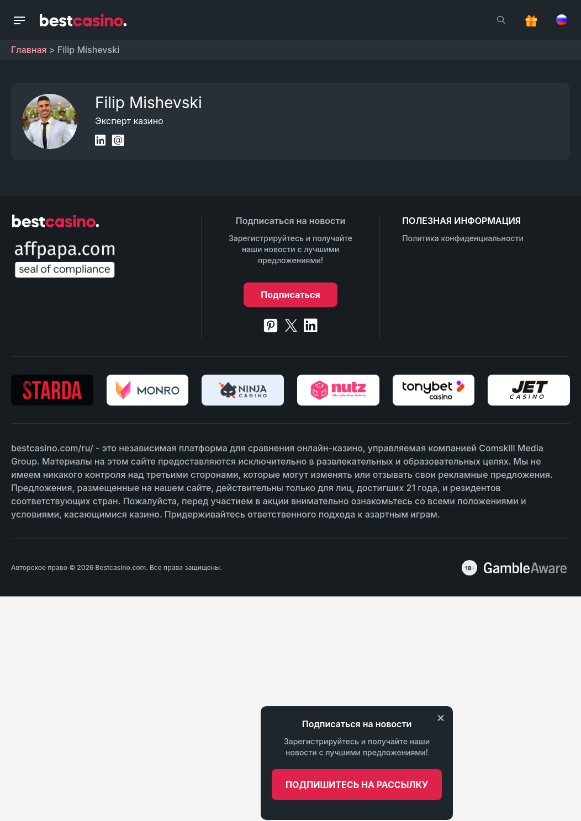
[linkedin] (310, 325)
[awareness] (525, 568)
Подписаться (290, 294)
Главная (29, 49)
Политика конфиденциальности (463, 238)
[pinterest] (270, 325)
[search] (500, 19)
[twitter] (291, 325)
